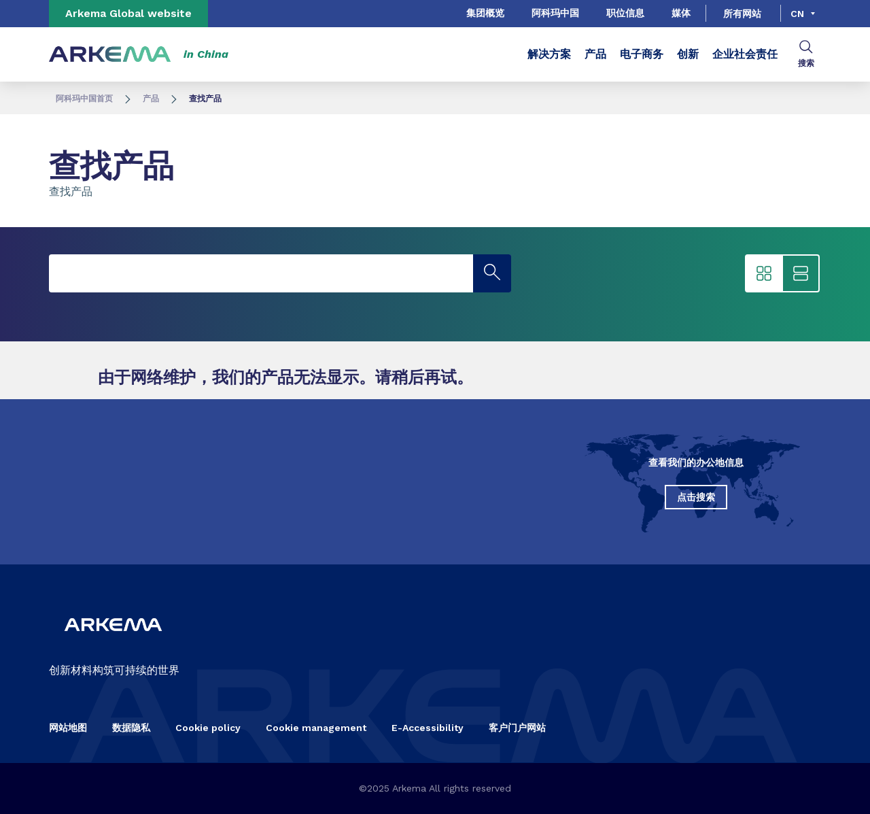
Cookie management (316, 727)
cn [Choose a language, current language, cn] (797, 13)
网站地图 (68, 727)
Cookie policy (208, 727)
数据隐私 (131, 727)
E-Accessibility (428, 727)
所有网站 (742, 13)
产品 (595, 54)
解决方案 (549, 54)
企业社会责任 (745, 54)
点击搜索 (696, 497)
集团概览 (485, 12)
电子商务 (641, 54)
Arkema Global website (128, 13)
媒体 (681, 12)
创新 (688, 54)
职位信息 (625, 12)
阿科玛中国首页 (84, 98)
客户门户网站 (517, 727)
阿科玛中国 (555, 12)
